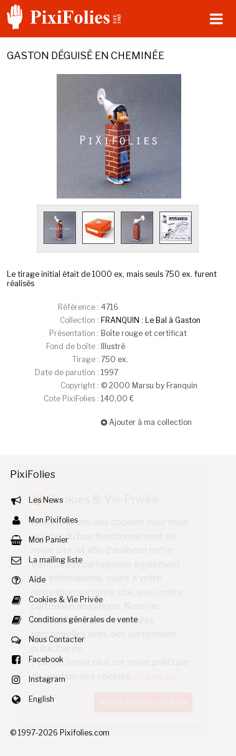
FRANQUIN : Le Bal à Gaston (151, 320)
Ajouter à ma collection (146, 422)
